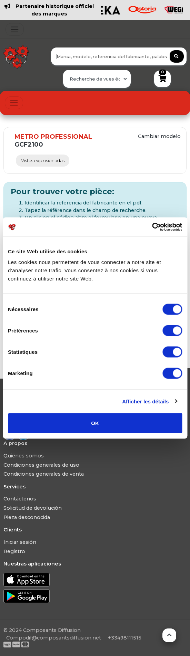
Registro (14, 551)
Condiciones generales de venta (43, 474)
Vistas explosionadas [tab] (42, 160)
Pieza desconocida (26, 517)
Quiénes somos (23, 456)
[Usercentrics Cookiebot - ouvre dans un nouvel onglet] (152, 227)
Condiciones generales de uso (41, 465)
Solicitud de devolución (32, 508)
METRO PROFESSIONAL (53, 136)
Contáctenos (19, 499)
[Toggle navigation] (15, 29)
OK (95, 423)
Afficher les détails (145, 401)
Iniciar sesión (19, 542)
